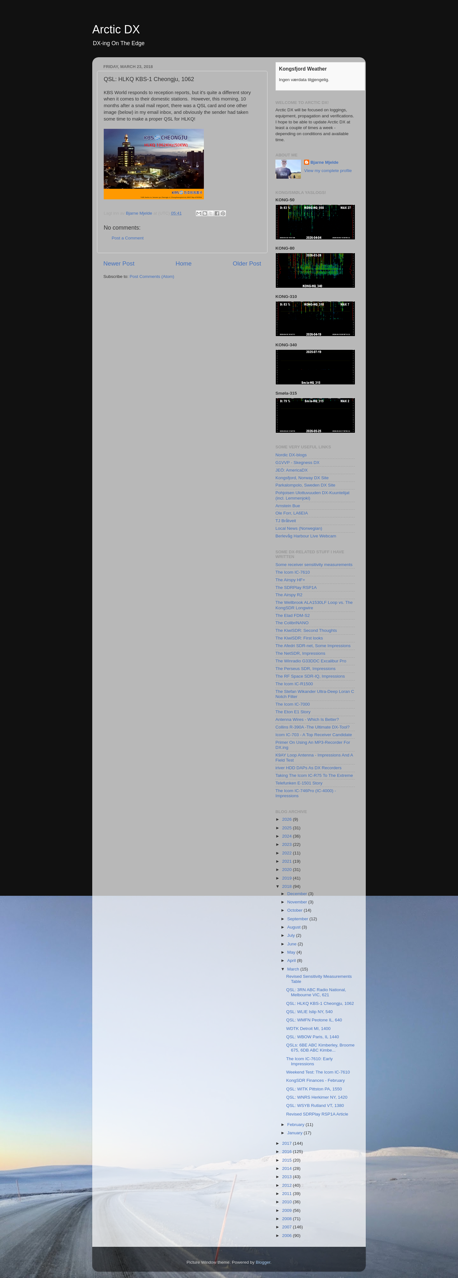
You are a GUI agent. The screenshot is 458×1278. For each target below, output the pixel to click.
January (295, 1132)
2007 (287, 1227)
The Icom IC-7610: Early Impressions (309, 1061)
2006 (287, 1235)
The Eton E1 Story (292, 711)
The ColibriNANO (292, 622)
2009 (287, 1210)
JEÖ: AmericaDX (291, 470)
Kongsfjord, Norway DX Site (302, 477)
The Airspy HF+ (290, 579)
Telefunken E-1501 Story (299, 783)
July (291, 935)
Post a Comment (128, 238)
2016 (287, 1151)
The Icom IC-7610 (292, 572)
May (291, 952)
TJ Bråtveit (285, 520)
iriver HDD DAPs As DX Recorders (308, 767)
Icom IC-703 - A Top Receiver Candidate (313, 734)
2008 (287, 1218)
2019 (287, 878)
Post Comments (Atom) (152, 276)
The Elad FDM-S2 (292, 615)
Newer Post (119, 263)
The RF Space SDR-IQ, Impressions (310, 676)
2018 (287, 886)
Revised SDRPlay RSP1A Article (317, 1114)
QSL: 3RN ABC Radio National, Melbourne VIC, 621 (316, 992)
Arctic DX (116, 29)
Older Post (247, 263)
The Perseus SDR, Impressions (305, 668)
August (294, 927)
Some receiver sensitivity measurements (313, 564)
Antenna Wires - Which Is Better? (307, 719)
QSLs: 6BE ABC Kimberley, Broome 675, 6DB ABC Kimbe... (320, 1048)
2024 (287, 836)
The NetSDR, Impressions (300, 653)
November (297, 902)
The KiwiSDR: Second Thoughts (306, 630)
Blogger (263, 1262)
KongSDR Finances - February (315, 1080)
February (296, 1124)
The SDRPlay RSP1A (296, 587)
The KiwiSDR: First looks (299, 638)
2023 (287, 844)
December (297, 893)
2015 (287, 1160)
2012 (287, 1185)
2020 (287, 869)
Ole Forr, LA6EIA (291, 513)
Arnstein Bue (287, 505)
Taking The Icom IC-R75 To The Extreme (314, 775)
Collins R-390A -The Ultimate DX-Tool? (312, 727)
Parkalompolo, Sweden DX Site (305, 485)
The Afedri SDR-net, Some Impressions (312, 645)
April (292, 960)
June (292, 944)
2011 (287, 1193)
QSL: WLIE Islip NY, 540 (309, 1011)
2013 (287, 1176)
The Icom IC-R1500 (294, 683)
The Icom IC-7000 (292, 704)
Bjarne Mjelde (324, 162)
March (293, 969)
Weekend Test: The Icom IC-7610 (318, 1072)
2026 (287, 819)
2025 (287, 828)
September (298, 918)
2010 (287, 1201)
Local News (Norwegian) (298, 528)
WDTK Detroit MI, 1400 (308, 1028)
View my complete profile (328, 170)
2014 (287, 1168)
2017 (287, 1143)
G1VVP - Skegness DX (297, 462)
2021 (287, 861)
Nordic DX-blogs (291, 454)
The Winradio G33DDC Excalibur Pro (310, 661)
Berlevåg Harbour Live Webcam (305, 536)
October (295, 910)
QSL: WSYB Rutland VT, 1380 (315, 1105)
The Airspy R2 (288, 594)
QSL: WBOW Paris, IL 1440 (312, 1036)
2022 (287, 853)
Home (183, 263)
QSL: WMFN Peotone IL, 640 (314, 1020)
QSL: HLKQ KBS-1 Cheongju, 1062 (320, 1003)
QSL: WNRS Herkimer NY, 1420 (317, 1097)
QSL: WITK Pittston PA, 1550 (314, 1089)
